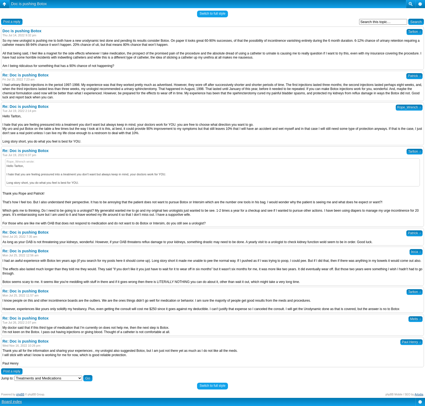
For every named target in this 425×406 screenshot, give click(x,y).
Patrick (414, 76)
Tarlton (414, 32)
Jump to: (7, 378)
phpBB (20, 394)
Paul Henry (411, 342)
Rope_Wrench (409, 107)
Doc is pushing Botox (29, 4)
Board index (12, 401)
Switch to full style (212, 13)
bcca (416, 252)
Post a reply (11, 22)
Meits (415, 319)
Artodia (419, 394)
